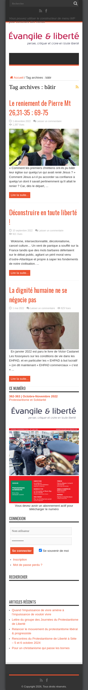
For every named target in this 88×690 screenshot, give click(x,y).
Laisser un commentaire (49, 121)
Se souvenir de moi (54, 550)
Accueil (16, 77)
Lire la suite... (20, 195)
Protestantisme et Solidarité (27, 400)
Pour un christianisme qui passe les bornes (41, 648)
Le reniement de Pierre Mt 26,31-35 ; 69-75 (40, 107)
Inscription (20, 559)
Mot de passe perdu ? (27, 565)
